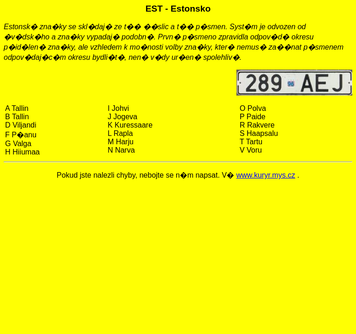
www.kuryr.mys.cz (265, 175)
